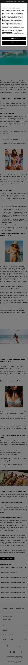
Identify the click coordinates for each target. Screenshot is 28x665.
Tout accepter (14, 42)
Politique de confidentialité (18, 33)
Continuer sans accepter (19, 5)
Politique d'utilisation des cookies (11, 32)
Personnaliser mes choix (14, 38)
